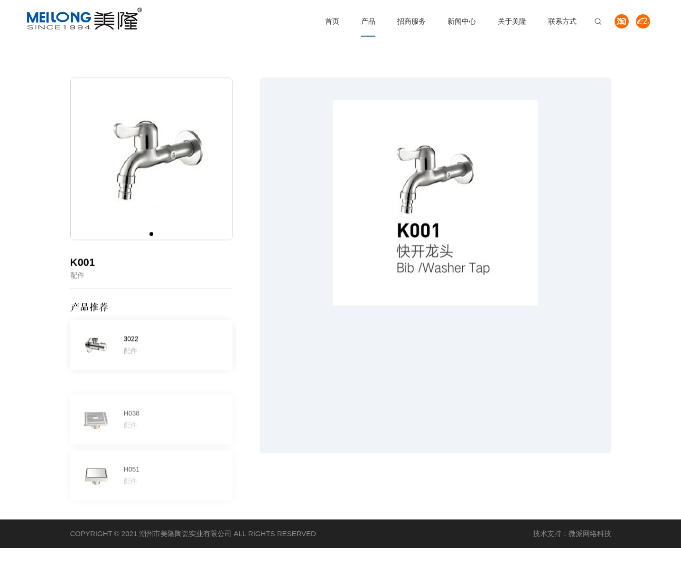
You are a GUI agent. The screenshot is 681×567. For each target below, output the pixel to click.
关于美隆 (512, 21)
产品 (368, 21)
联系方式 (562, 21)
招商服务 (411, 21)
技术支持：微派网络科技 (572, 533)
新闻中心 (462, 21)
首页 (332, 21)
